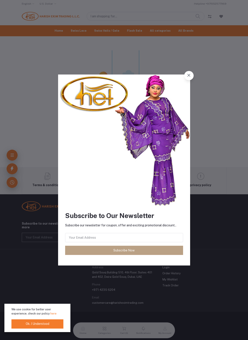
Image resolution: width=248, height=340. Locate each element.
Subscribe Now (124, 250)
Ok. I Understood (37, 323)
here (53, 313)
